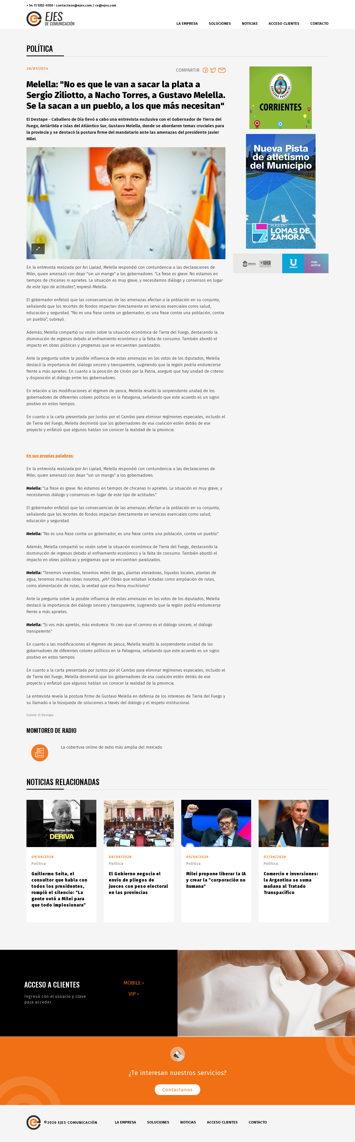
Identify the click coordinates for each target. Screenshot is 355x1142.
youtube (323, 5)
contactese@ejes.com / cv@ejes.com (86, 5)
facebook (294, 5)
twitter (303, 5)
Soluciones (220, 23)
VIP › (134, 996)
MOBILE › (134, 985)
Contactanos (177, 1092)
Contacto (319, 23)
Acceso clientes (284, 23)
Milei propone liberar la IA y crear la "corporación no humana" (216, 882)
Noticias (250, 23)
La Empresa (187, 23)
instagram (313, 5)
